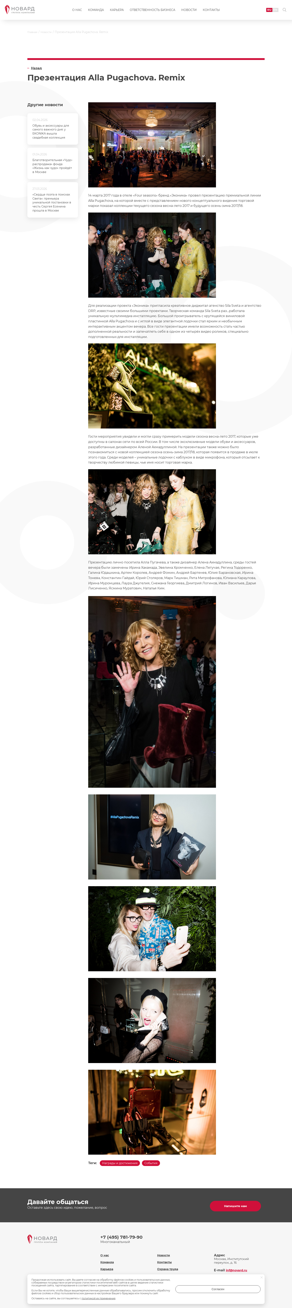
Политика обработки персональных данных (176, 1275)
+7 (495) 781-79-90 (123, 1237)
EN (272, 11)
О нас (77, 11)
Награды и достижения (122, 1164)
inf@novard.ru (238, 1267)
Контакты (211, 11)
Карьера (117, 11)
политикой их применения (98, 1298)
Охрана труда (168, 1266)
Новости (189, 11)
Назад (36, 68)
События (157, 1164)
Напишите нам (237, 1206)
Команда (96, 11)
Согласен (244, 1290)
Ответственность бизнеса (152, 11)
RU (265, 11)
